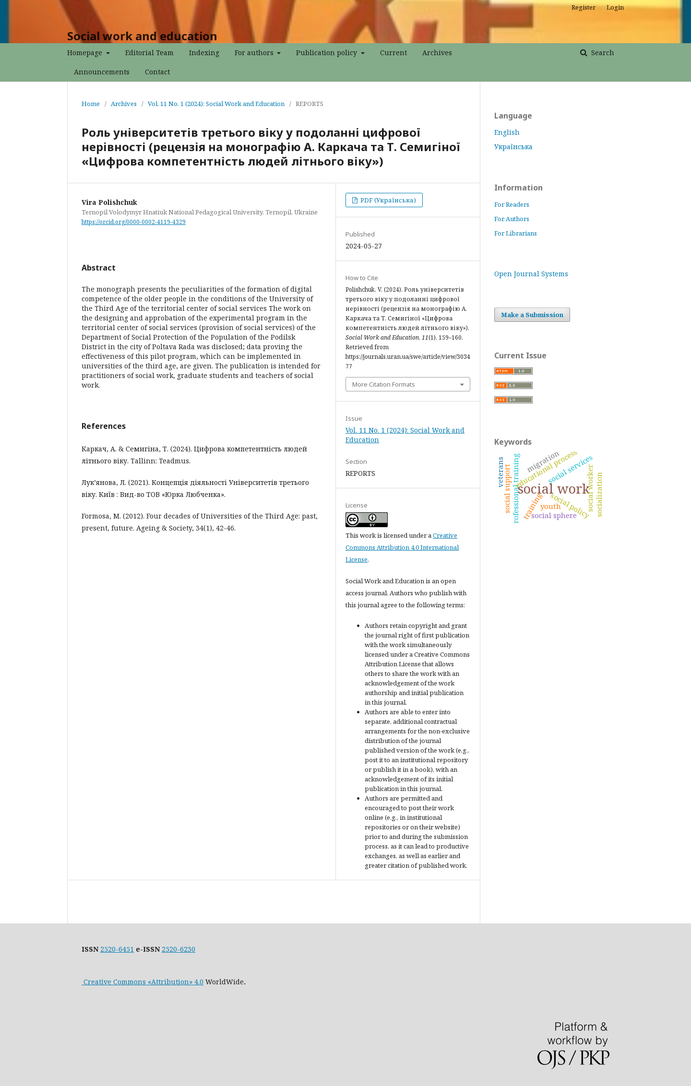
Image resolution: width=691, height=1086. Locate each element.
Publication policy (327, 52)
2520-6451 (117, 949)
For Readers (511, 204)
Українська (513, 146)
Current (393, 52)
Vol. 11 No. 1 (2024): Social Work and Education (216, 103)
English (507, 132)
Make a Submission (532, 314)
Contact (157, 71)
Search (601, 52)
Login (615, 7)
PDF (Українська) (387, 200)
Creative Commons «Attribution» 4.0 (142, 981)
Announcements (102, 71)
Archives (437, 52)
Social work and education (142, 36)
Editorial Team (149, 52)
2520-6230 (178, 949)
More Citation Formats (383, 384)
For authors (255, 52)
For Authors (511, 218)
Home (91, 103)
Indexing (204, 52)
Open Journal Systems (531, 273)
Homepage (85, 52)
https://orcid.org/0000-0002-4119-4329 (134, 222)
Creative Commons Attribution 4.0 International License (402, 547)
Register (584, 7)
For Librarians (515, 233)
